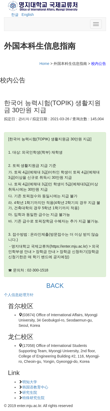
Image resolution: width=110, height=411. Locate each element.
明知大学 (29, 382)
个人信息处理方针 (19, 295)
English (27, 14)
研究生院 (29, 392)
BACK (55, 285)
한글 (15, 14)
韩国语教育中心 (35, 387)
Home (44, 63)
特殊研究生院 (33, 398)
